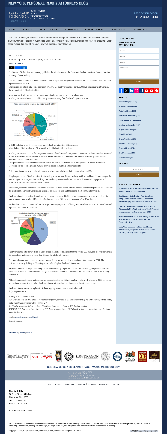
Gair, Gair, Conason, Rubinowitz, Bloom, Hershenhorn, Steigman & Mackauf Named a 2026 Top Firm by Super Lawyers (138, 227)
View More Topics (126, 157)
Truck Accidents (127, 138)
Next (29, 333)
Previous (13, 333)
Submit (139, 81)
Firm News (125, 134)
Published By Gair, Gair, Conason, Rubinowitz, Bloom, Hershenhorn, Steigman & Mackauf (146, 17)
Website (27, 29)
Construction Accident (130, 120)
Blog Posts (116, 384)
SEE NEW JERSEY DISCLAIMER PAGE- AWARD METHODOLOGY (83, 367)
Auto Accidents (127, 111)
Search (139, 173)
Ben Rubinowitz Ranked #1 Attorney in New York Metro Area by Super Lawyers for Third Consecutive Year (138, 217)
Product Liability (128, 143)
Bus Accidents (126, 147)
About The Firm (49, 29)
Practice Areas (94, 29)
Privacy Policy (69, 384)
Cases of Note (119, 29)
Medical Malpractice (129, 125)
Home (12, 29)
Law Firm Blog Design (145, 431)
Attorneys (71, 29)
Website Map (104, 384)
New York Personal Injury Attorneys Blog (32, 18)
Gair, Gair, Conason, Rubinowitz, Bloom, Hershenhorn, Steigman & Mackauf (52, 431)
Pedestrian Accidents (129, 115)
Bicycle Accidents (128, 129)
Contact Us (140, 29)
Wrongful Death (33, 317)
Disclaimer (81, 384)
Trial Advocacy (127, 152)
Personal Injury (20, 317)
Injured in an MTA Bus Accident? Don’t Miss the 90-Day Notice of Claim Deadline (138, 188)
